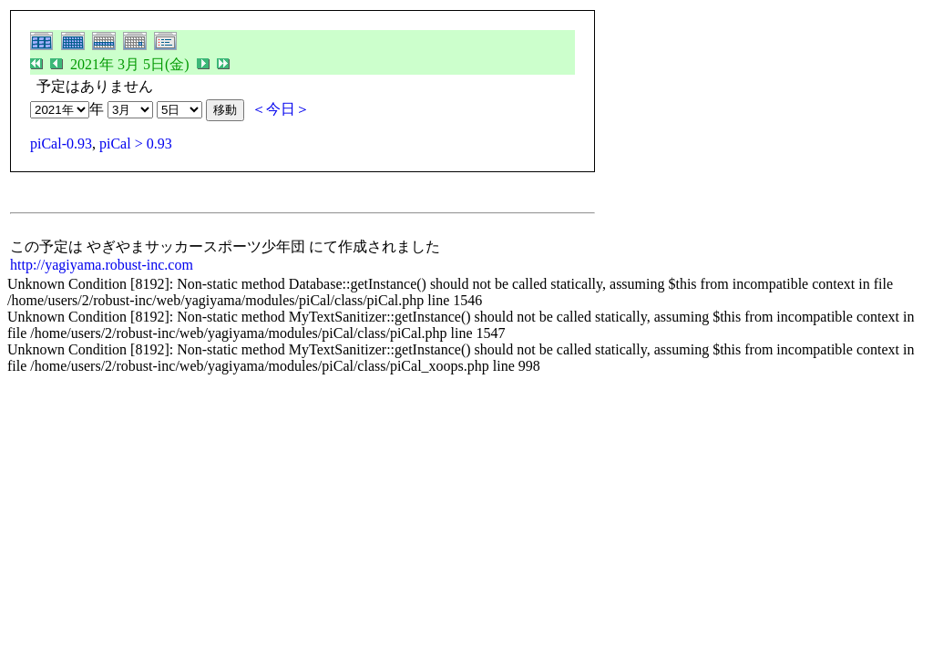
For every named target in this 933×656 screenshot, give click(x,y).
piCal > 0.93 (135, 143)
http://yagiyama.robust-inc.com (101, 264)
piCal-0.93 (61, 143)
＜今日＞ (280, 109)
